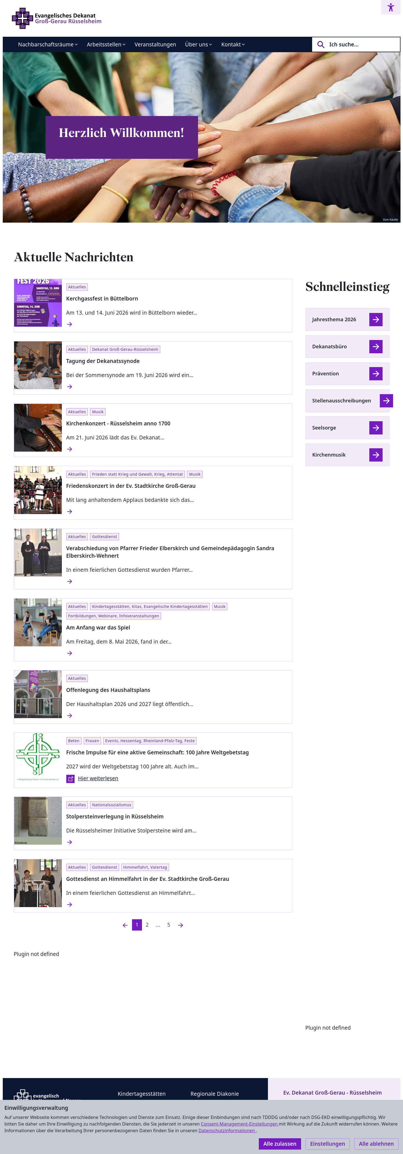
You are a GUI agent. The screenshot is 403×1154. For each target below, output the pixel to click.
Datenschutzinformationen (227, 1130)
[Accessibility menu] (391, 7)
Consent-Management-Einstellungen (240, 1124)
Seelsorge (324, 427)
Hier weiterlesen (92, 779)
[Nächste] (181, 925)
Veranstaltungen (155, 44)
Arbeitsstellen (104, 44)
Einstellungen (327, 1143)
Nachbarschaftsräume (46, 44)
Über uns (196, 44)
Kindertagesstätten (142, 1093)
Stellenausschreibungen (341, 400)
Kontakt (231, 44)
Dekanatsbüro (329, 346)
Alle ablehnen (376, 1143)
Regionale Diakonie (215, 1093)
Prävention (325, 373)
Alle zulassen (280, 1143)
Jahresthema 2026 (334, 319)
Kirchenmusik (329, 454)
